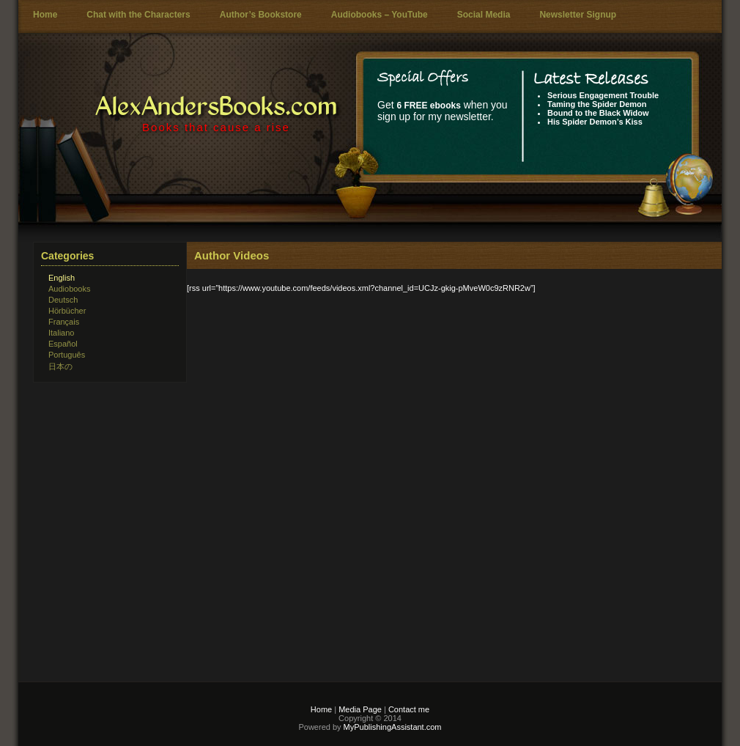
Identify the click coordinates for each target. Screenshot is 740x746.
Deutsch (63, 299)
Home (45, 15)
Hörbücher (67, 310)
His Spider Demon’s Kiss (595, 121)
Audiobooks (69, 288)
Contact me (408, 709)
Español (63, 343)
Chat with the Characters (138, 15)
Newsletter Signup (577, 15)
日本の (60, 366)
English (61, 277)
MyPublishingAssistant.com (391, 727)
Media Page (360, 709)
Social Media (484, 15)
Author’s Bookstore (261, 15)
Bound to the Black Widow (598, 112)
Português (66, 354)
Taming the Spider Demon (596, 104)
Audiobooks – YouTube (379, 15)
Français (63, 321)
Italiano (61, 332)
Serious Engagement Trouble (603, 95)
